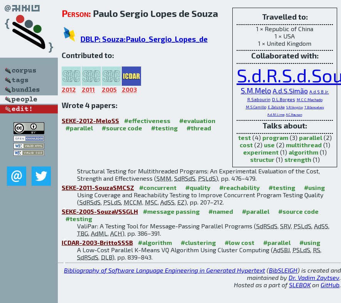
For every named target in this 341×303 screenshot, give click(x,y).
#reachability (239, 187)
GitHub (330, 284)
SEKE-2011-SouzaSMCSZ (98, 187)
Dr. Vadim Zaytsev (314, 277)
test (244, 137)
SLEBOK (300, 284)
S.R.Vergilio (294, 107)
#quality (197, 187)
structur (262, 159)
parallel (310, 137)
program (275, 137)
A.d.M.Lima (275, 115)
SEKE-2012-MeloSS (90, 120)
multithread (304, 144)
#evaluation (197, 120)
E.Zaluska (276, 107)
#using (314, 187)
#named (220, 211)
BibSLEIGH (283, 270)
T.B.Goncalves (314, 107)
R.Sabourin (258, 99)
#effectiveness (147, 120)
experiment (261, 152)
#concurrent (157, 187)
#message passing (171, 211)
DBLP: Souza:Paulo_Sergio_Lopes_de (144, 39)
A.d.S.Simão (290, 91)
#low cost (239, 242)
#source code (122, 128)
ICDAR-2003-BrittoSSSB (97, 242)
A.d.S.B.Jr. (319, 91)
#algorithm (155, 242)
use (269, 144)
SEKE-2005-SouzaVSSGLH (100, 211)
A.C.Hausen (294, 115)
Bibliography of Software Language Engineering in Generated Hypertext (164, 270)
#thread (198, 128)
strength (297, 159)
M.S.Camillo (256, 107)
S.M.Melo (256, 90)
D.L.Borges (283, 99)
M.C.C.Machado (310, 100)
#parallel (79, 128)
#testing (164, 128)
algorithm (303, 152)
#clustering (198, 242)
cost (246, 144)
